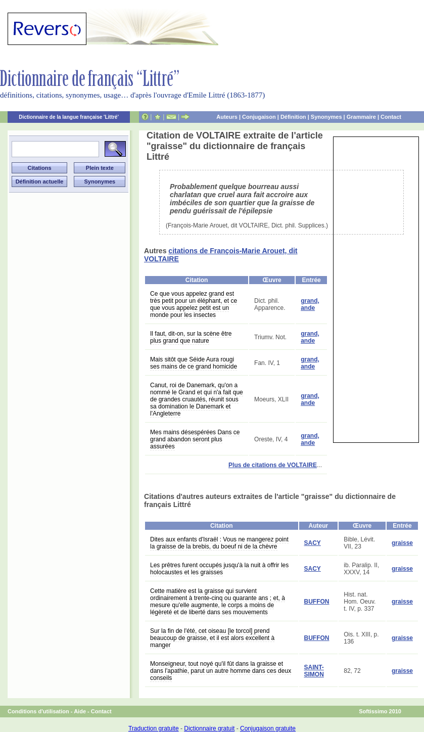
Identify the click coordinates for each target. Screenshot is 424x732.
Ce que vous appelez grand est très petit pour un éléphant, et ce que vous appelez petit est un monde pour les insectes (193, 304)
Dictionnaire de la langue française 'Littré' (69, 117)
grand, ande (310, 304)
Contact (391, 117)
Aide (80, 711)
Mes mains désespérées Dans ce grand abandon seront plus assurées (195, 439)
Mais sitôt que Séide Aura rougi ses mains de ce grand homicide (193, 363)
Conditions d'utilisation (38, 711)
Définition (293, 117)
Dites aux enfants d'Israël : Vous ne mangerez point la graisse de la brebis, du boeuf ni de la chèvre (219, 543)
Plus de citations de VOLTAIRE (272, 465)
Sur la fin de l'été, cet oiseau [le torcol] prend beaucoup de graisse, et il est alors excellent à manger (212, 638)
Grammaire (361, 117)
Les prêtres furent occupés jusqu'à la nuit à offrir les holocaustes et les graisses (219, 569)
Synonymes (326, 117)
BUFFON (316, 601)
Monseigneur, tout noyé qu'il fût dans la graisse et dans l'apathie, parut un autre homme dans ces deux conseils (220, 670)
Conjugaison (259, 117)
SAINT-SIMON (314, 671)
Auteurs (227, 117)
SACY (312, 542)
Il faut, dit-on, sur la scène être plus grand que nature (190, 337)
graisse (402, 542)
